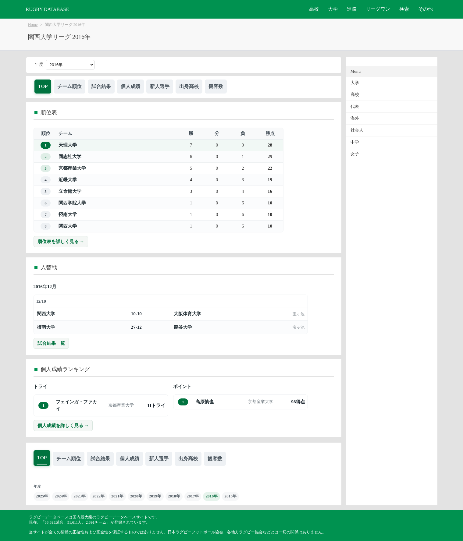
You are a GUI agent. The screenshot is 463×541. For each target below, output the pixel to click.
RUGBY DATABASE (47, 9)
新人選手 (159, 86)
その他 (425, 9)
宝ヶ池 (299, 314)
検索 (404, 9)
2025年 (42, 496)
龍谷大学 (183, 327)
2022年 (98, 496)
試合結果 (101, 86)
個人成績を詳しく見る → (63, 425)
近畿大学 (68, 179)
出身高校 (189, 86)
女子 (355, 154)
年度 (39, 64)
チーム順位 (69, 86)
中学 (355, 142)
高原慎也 (204, 401)
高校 (314, 9)
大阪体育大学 (187, 313)
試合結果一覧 (51, 343)
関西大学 (68, 225)
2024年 (61, 496)
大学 (333, 9)
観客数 (215, 86)
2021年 (117, 496)
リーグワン (378, 9)
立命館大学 (70, 191)
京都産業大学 (72, 168)
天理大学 (68, 144)
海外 (355, 118)
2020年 (136, 496)
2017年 (193, 496)
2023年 (79, 496)
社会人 (357, 130)
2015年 (230, 496)
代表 (355, 106)
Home (32, 25)
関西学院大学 (72, 202)
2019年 (155, 496)
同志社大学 (70, 156)
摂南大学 (68, 214)
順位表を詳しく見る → (60, 241)
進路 (352, 9)
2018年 (174, 496)
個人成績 (130, 86)
